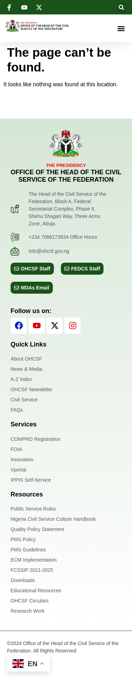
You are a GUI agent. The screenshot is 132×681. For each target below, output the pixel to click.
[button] (121, 7)
